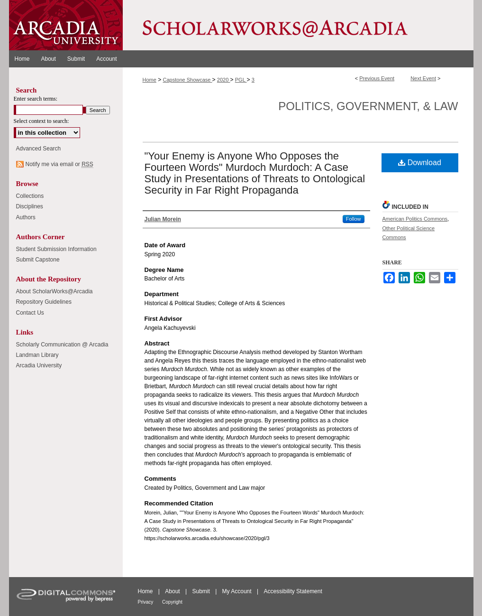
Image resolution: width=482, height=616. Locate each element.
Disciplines (29, 206)
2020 (223, 80)
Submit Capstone (38, 259)
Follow (353, 219)
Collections (30, 196)
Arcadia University (39, 365)
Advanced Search (38, 148)
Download (419, 163)
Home (149, 80)
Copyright (172, 602)
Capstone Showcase (187, 80)
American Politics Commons (415, 219)
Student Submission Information (56, 249)
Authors (26, 217)
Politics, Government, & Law (368, 106)
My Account (237, 591)
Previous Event (376, 78)
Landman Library (37, 355)
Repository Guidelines (44, 302)
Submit (201, 591)
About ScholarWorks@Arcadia (54, 291)
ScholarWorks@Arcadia (298, 25)
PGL (241, 80)
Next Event (423, 78)
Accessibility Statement (293, 591)
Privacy (146, 602)
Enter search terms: (36, 98)
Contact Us (30, 312)
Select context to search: (41, 121)
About (173, 591)
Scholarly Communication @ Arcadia (62, 344)
